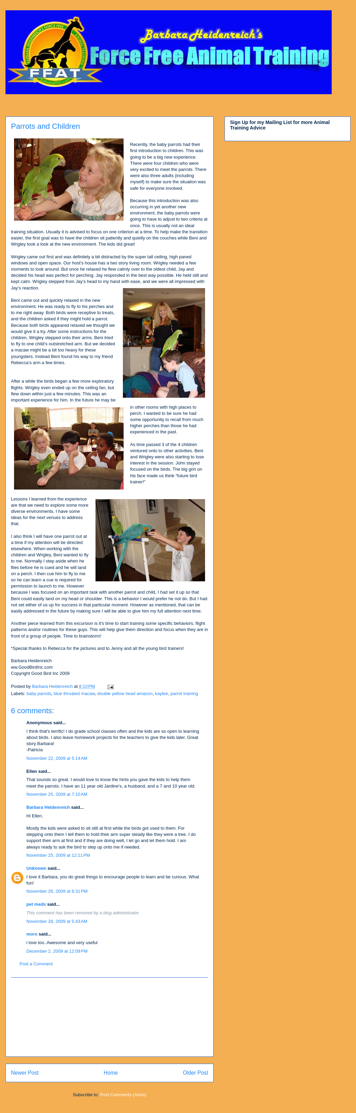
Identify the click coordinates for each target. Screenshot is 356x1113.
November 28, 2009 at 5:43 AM (56, 921)
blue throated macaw (74, 693)
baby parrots (39, 693)
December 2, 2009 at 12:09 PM (57, 951)
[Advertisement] (110, 1017)
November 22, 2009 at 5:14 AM (56, 758)
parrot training (184, 693)
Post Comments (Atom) (123, 1094)
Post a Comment (36, 963)
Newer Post (25, 1073)
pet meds (36, 904)
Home (111, 1073)
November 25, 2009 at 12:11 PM (58, 855)
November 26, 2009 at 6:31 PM (57, 891)
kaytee (161, 693)
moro (32, 934)
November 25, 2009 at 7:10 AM (56, 794)
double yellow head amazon (124, 693)
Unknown (36, 868)
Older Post (195, 1073)
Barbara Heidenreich (48, 807)
